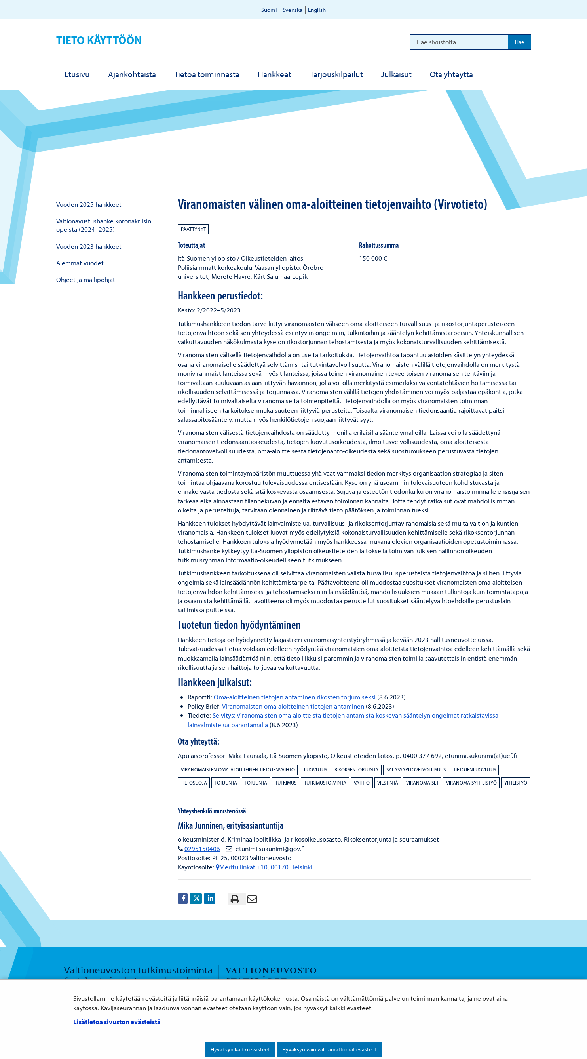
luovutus (315, 769)
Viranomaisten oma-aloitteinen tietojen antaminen (293, 706)
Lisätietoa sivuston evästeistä (117, 1021)
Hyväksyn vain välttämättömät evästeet (329, 1049)
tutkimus (285, 782)
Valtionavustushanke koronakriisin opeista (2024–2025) (103, 225)
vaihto (362, 782)
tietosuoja (194, 782)
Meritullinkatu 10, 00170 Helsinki (264, 867)
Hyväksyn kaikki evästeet (240, 1049)
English (317, 9)
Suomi (269, 9)
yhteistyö (515, 782)
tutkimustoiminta (325, 782)
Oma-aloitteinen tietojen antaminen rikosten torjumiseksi (295, 697)
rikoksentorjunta (356, 769)
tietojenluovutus (474, 769)
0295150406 (202, 848)
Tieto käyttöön (99, 40)
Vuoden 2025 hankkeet (89, 204)
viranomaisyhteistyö (471, 782)
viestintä (387, 782)
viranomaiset (422, 782)
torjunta (226, 782)
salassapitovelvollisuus (416, 769)
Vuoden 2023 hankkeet (89, 246)
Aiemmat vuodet (80, 263)
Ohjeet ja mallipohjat (85, 279)
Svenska (292, 9)
